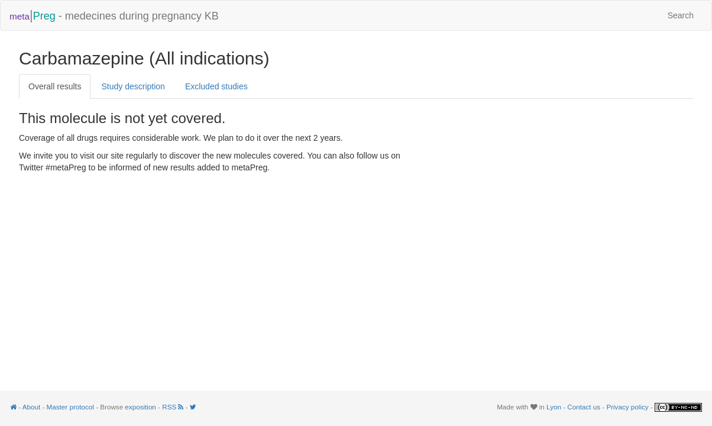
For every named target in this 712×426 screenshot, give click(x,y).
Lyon (553, 407)
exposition (140, 407)
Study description (132, 86)
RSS (173, 407)
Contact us (583, 407)
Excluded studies (216, 86)
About (31, 407)
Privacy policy (627, 407)
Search (681, 15)
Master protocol (70, 407)
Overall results (54, 86)
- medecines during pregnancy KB (114, 15)
